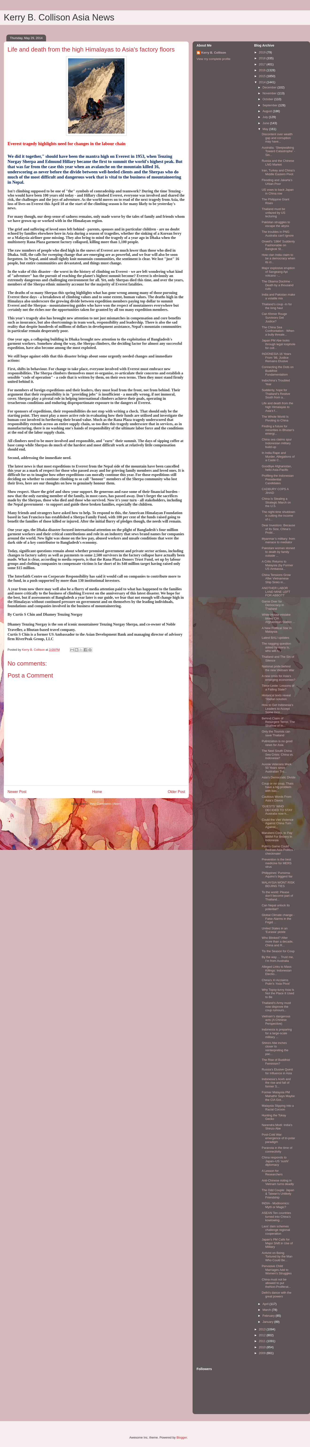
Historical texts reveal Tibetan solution (276, 697)
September (270, 105)
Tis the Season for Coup (278, 951)
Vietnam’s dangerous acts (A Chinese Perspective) (276, 1020)
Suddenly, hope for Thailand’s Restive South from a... (276, 393)
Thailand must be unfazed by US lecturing (273, 212)
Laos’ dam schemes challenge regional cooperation (276, 1230)
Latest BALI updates (275, 637)
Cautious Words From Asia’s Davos (276, 798)
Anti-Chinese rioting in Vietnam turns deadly (278, 1182)
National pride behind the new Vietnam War (278, 668)
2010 (263, 1347)
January (268, 1322)
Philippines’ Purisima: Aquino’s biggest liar (277, 874)
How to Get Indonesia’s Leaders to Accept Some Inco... (277, 708)
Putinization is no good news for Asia (277, 743)
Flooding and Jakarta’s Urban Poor (277, 182)
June (266, 123)
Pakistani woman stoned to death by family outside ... (278, 551)
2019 (263, 52)
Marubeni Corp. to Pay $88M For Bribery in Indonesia (277, 836)
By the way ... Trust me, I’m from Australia (278, 959)
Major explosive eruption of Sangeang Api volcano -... (278, 271)
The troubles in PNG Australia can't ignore (278, 233)
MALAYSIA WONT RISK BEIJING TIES (278, 884)
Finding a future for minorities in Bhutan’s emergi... (278, 429)
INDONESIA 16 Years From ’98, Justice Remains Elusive (276, 357)
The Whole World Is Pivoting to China (275, 418)
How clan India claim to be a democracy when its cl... (278, 258)
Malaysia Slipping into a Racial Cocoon (278, 1107)
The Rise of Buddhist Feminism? (276, 1061)
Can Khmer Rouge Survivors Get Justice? (274, 317)
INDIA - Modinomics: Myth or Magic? (275, 1205)
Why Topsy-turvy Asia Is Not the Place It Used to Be (278, 993)
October (268, 99)
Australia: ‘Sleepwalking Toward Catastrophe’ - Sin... (278, 151)
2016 (263, 70)
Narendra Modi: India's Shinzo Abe (277, 1126)
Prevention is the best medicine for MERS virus (276, 863)
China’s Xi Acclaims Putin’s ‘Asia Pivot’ (276, 982)
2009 (263, 1353)
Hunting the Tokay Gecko (274, 1117)
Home (97, 792)
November (270, 93)
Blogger (181, 1437)
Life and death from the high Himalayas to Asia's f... (277, 406)
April (266, 1304)
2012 (263, 1335)
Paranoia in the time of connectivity (277, 1149)
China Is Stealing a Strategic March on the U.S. (276, 502)
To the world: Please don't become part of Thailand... (277, 895)
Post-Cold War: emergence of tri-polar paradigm (278, 1138)
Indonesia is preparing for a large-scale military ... (277, 1033)
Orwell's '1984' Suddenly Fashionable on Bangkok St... (278, 245)
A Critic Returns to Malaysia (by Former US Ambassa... (277, 565)
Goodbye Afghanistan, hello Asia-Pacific (277, 468)
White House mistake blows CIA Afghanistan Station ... (278, 618)
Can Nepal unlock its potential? (276, 907)
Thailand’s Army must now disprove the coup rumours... (276, 1006)
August (268, 111)
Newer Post (17, 792)
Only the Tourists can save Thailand (276, 733)
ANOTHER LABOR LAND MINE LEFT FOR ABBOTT (276, 591)
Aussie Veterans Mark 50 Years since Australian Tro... (276, 767)
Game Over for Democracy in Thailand (273, 605)
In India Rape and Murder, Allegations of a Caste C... (278, 456)
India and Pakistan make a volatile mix (278, 296)
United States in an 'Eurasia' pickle (274, 930)
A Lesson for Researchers (272, 1172)
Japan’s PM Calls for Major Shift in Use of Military (277, 1243)
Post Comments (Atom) (105, 803)
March (267, 1310)
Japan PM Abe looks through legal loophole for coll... (278, 344)
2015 (263, 76)
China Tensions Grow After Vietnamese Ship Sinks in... (276, 578)
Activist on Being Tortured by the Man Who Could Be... (277, 1256)
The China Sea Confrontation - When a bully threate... (278, 330)
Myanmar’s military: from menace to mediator (278, 540)
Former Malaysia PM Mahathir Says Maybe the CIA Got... (278, 1095)
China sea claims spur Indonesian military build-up (277, 443)
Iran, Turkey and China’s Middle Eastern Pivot (278, 172)
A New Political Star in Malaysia (276, 630)
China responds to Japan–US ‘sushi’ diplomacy (275, 1161)
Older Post (176, 792)
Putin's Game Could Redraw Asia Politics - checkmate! (278, 849)
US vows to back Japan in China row (278, 191)
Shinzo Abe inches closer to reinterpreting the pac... (275, 1048)
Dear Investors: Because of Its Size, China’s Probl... (278, 528)
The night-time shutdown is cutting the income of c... (278, 515)
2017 (263, 64)
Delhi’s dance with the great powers (276, 1294)
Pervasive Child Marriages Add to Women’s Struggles (276, 1269)
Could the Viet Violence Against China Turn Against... (277, 823)
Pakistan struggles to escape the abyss (276, 224)
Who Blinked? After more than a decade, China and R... (277, 941)
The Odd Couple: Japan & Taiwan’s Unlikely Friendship (278, 1193)
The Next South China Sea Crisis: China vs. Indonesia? (278, 754)
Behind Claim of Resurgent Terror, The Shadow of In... (278, 722)
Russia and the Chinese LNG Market (278, 162)
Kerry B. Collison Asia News (59, 17)
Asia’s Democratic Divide (278, 777)
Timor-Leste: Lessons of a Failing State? (278, 687)
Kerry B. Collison (213, 52)
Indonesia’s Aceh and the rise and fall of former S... (276, 1082)
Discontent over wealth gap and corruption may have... (277, 137)
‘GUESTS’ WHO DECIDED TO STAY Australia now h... (277, 810)
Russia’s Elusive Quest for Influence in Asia (277, 1071)
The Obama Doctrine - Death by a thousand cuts (277, 285)
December (270, 87)
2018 (263, 58)
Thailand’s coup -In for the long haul (277, 306)
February (269, 1315)
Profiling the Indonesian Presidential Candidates (278, 479)
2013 (263, 1329)
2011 (263, 1341)
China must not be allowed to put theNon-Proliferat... (276, 1283)
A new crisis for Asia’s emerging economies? (278, 678)
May (266, 129)
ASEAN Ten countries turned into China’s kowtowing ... (276, 1216)
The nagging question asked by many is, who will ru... (276, 647)
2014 (263, 82)
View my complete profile (213, 59)
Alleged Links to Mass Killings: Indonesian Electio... (276, 970)
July (266, 117)
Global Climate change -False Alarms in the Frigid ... (278, 918)
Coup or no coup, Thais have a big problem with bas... (277, 787)
